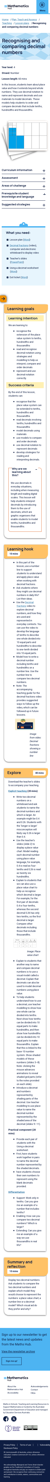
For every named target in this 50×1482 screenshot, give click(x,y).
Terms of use (25, 1445)
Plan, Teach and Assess (24, 19)
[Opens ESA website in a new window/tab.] (14, 1427)
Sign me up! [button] (11, 1361)
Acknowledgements (39, 1386)
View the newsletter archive (18, 1351)
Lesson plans (22, 23)
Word (26, 239)
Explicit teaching (17, 791)
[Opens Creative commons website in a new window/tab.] (30, 1427)
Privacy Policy (9, 1445)
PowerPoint (17, 262)
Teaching (7, 23)
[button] (42, 4)
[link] (23, 170)
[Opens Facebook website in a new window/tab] (6, 1419)
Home (5, 19)
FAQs (33, 1393)
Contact (34, 1390)
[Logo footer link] (16, 1378)
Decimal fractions (19, 245)
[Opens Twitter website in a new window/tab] (14, 1419)
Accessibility (12, 1393)
